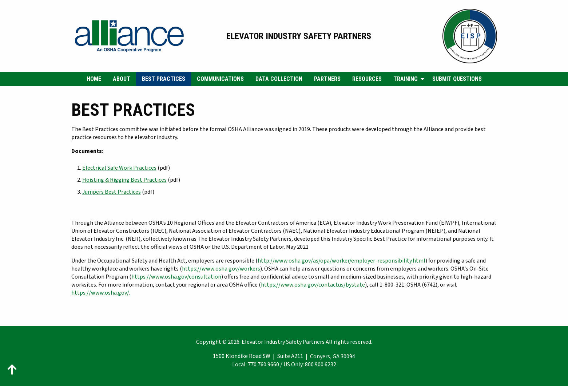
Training (405, 78)
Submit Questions (457, 78)
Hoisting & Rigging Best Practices (124, 180)
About (121, 78)
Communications (220, 78)
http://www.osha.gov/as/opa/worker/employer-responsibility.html (341, 261)
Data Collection (278, 78)
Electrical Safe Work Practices (119, 168)
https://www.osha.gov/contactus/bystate (313, 285)
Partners (327, 78)
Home (94, 78)
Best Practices (163, 78)
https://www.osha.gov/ (100, 293)
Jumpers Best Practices (111, 192)
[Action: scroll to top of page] (12, 369)
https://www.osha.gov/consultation (176, 277)
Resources (367, 78)
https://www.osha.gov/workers (221, 269)
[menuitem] (94, 79)
